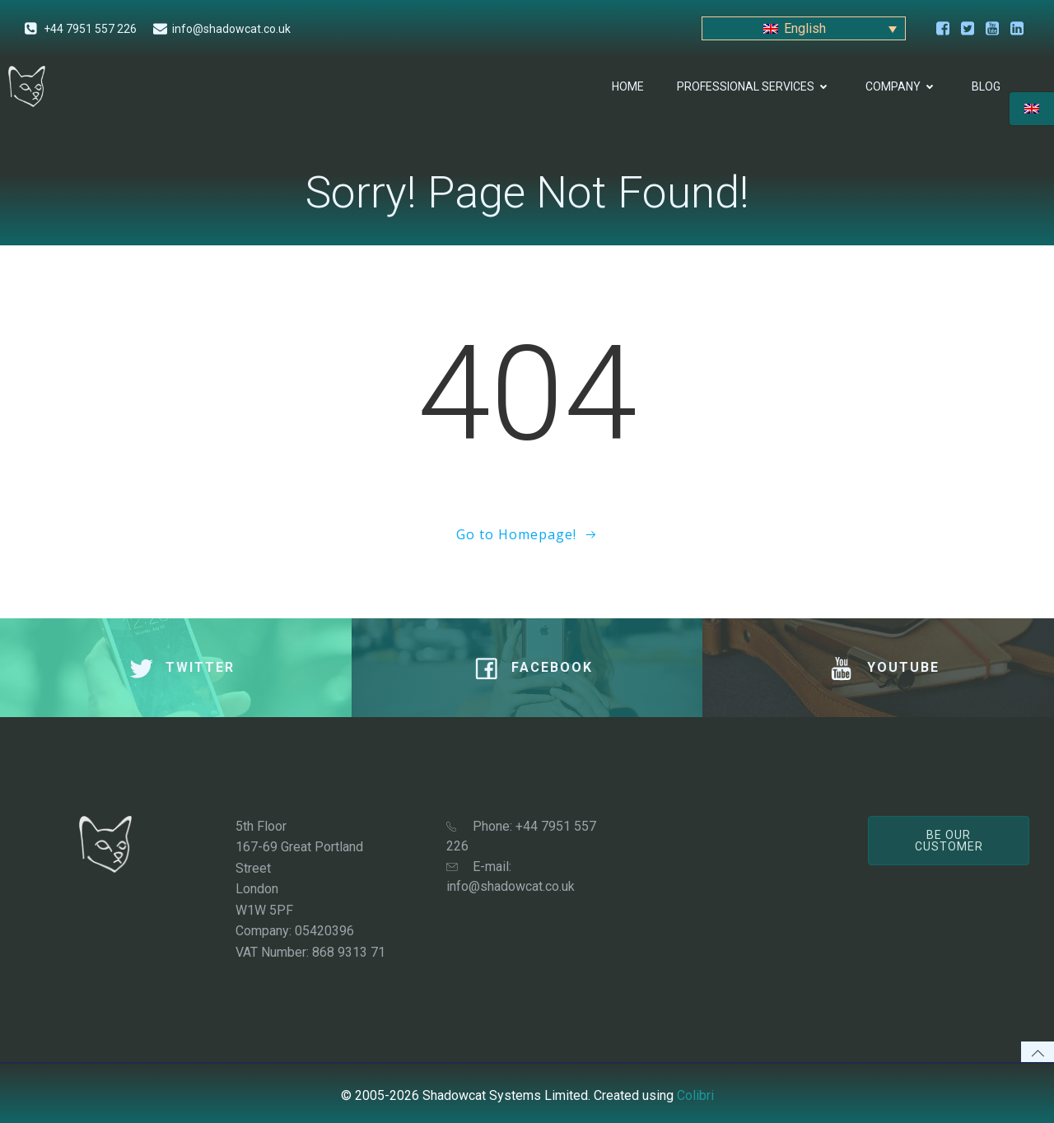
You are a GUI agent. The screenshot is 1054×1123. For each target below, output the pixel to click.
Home (628, 86)
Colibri (695, 1095)
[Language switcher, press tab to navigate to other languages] (804, 28)
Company (902, 86)
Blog (986, 86)
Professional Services (754, 86)
